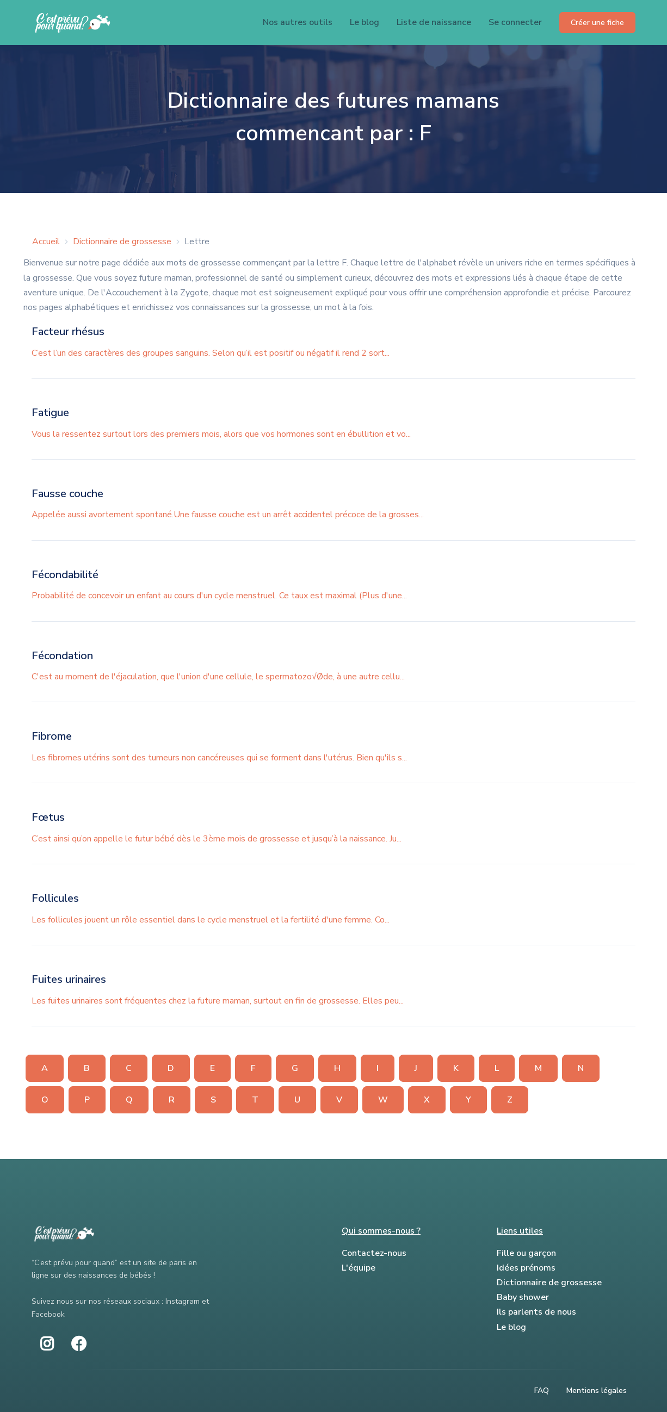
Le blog (364, 22)
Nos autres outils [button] (297, 22)
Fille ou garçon (526, 1253)
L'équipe (358, 1268)
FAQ (541, 1390)
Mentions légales (596, 1390)
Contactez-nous (374, 1253)
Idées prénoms (526, 1268)
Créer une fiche (597, 22)
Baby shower (523, 1297)
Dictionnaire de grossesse (122, 241)
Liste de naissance (434, 22)
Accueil (46, 241)
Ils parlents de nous (536, 1312)
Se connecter (515, 22)
